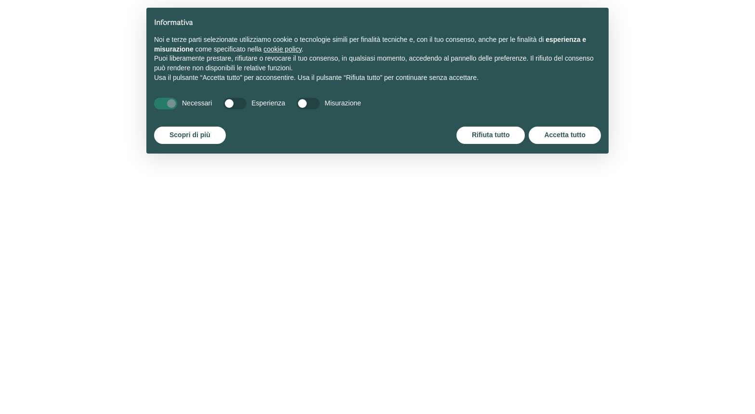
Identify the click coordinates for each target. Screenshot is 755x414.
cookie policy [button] (282, 49)
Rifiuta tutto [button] (491, 135)
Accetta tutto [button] (565, 135)
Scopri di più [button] (189, 135)
